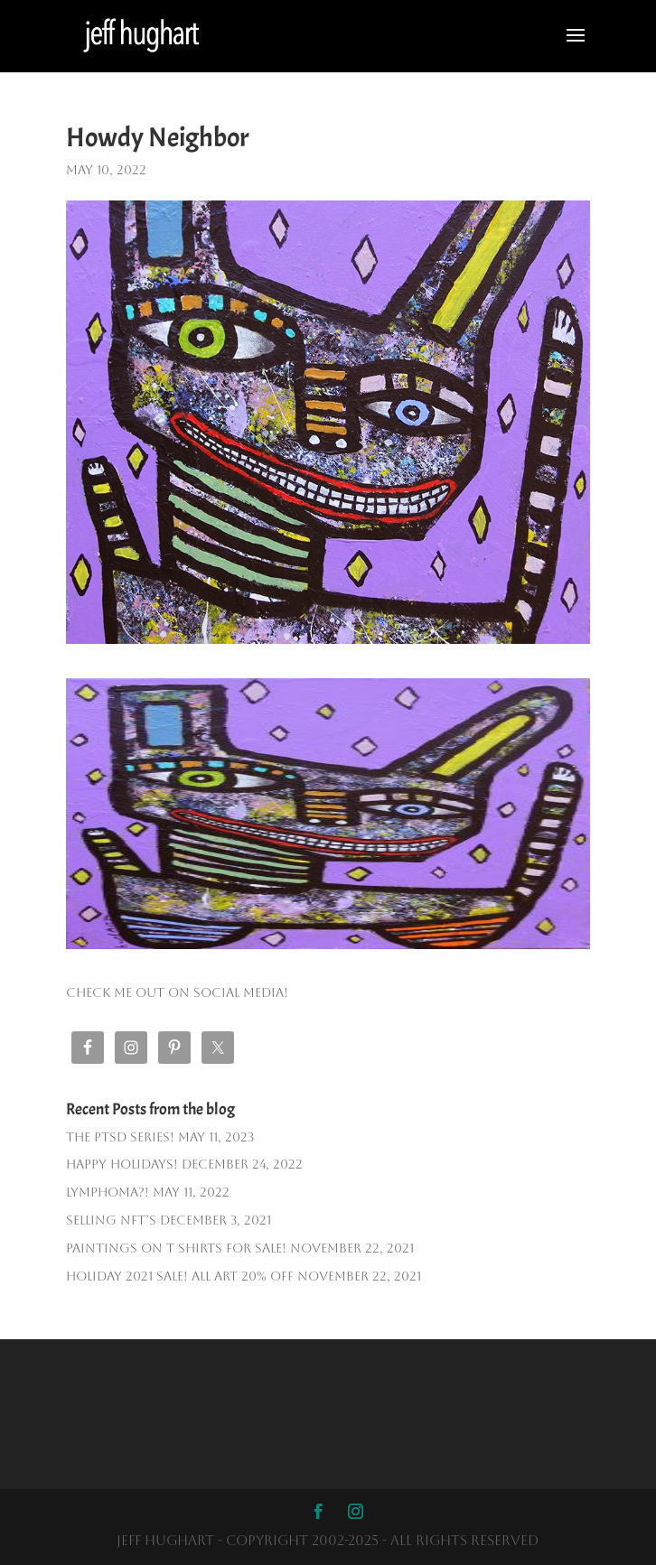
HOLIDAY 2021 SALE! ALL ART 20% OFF (180, 1276)
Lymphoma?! (107, 1192)
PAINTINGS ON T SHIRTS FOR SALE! (176, 1248)
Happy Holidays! (122, 1164)
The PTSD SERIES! (120, 1137)
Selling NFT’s (111, 1220)
